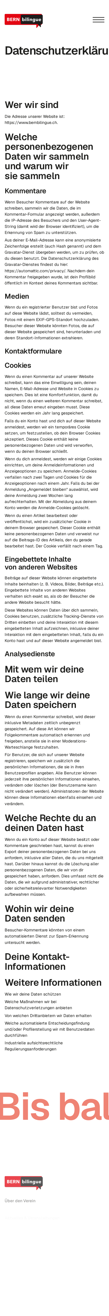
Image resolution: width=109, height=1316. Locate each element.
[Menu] (98, 20)
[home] (24, 21)
